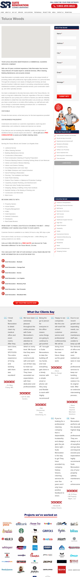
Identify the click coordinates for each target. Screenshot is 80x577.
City (59, 53)
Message (60, 82)
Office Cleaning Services (18, 5)
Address (60, 43)
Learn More (66, 163)
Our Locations (28, 12)
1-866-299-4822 (64, 5)
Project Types (47, 12)
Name (59, 34)
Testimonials (37, 12)
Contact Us (60, 12)
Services (20, 12)
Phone (59, 63)
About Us (8, 12)
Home (2, 12)
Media (53, 12)
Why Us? (14, 12)
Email (59, 73)
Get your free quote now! (26, 303)
